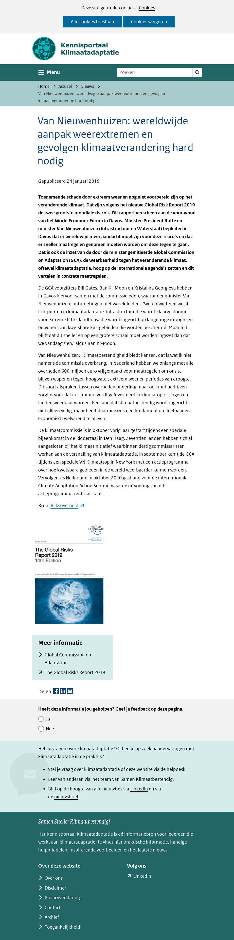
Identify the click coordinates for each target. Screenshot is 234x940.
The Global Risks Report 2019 (75, 672)
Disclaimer (55, 888)
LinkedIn (139, 789)
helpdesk (175, 769)
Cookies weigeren (149, 21)
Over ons (54, 878)
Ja (48, 719)
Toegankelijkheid (62, 927)
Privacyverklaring (62, 897)
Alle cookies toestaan (92, 21)
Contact (53, 907)
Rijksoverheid (68, 505)
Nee (50, 729)
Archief (52, 917)
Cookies (147, 8)
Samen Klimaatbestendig (147, 779)
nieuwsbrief (66, 797)
